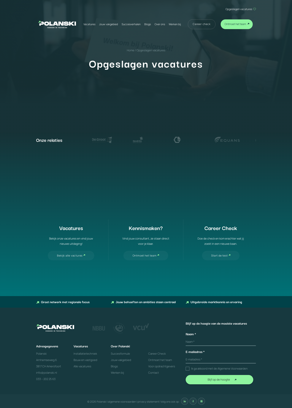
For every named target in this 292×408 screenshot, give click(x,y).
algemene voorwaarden (122, 401)
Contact (153, 373)
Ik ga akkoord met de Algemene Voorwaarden (219, 369)
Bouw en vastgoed (85, 360)
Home (130, 50)
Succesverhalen (131, 24)
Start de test (219, 255)
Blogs (147, 24)
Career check (202, 24)
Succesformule (120, 354)
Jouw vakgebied (108, 24)
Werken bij (175, 24)
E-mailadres (195, 351)
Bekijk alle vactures (69, 255)
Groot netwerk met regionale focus (63, 301)
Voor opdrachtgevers (161, 366)
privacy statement (148, 401)
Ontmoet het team (235, 24)
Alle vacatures (82, 366)
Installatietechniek (85, 354)
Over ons (160, 24)
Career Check (157, 354)
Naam (191, 334)
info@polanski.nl (46, 373)
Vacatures (89, 24)
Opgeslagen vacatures (239, 9)
